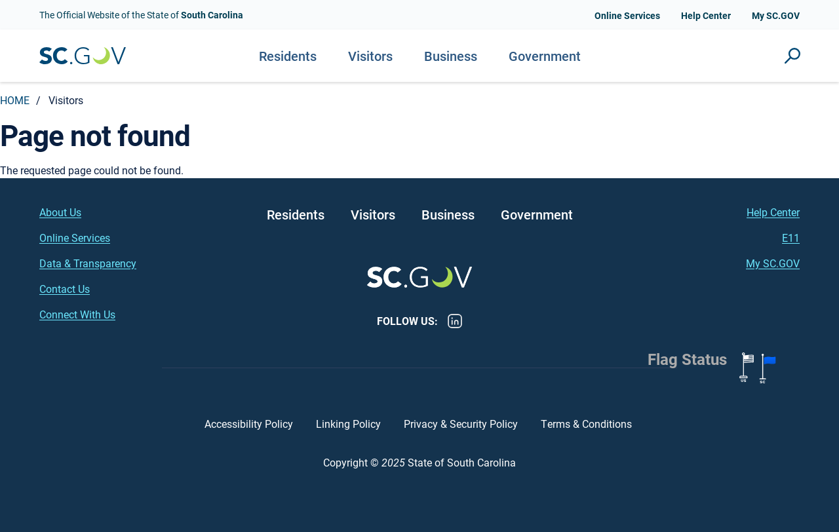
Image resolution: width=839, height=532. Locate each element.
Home (14, 100)
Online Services (627, 15)
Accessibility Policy (249, 423)
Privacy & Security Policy (461, 423)
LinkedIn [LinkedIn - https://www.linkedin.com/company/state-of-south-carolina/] (455, 321)
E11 (791, 237)
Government (545, 55)
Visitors (370, 55)
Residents (288, 55)
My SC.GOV (776, 15)
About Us (60, 212)
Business (450, 55)
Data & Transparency (87, 263)
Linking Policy (348, 423)
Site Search (792, 55)
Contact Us (64, 288)
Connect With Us (77, 314)
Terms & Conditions (587, 423)
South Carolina (82, 56)
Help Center (706, 15)
